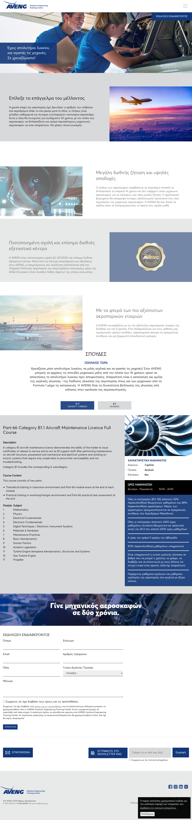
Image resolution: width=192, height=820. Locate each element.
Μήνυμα (8, 681)
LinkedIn (180, 786)
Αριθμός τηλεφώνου (75, 654)
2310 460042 (9, 804)
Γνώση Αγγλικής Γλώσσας (78, 668)
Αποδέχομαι (147, 814)
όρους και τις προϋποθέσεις (48, 706)
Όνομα (7, 641)
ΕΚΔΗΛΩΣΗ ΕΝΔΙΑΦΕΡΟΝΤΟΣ (172, 16)
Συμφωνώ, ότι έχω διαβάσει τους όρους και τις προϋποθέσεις (42, 702)
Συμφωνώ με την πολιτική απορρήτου (150, 760)
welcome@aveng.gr (39, 804)
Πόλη (6, 668)
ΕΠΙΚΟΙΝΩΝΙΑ (21, 752)
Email (6, 654)
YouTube (186, 786)
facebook (170, 786)
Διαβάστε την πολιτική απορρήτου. (158, 808)
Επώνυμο (68, 641)
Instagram (175, 786)
